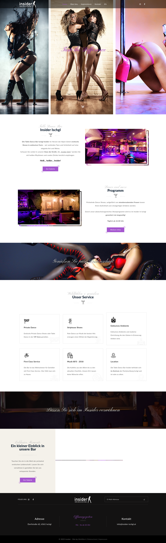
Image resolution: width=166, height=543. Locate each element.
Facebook (145, 4)
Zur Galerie (50, 169)
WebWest (82, 539)
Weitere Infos (115, 230)
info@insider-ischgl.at (126, 524)
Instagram (140, 4)
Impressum (103, 539)
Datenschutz (92, 539)
